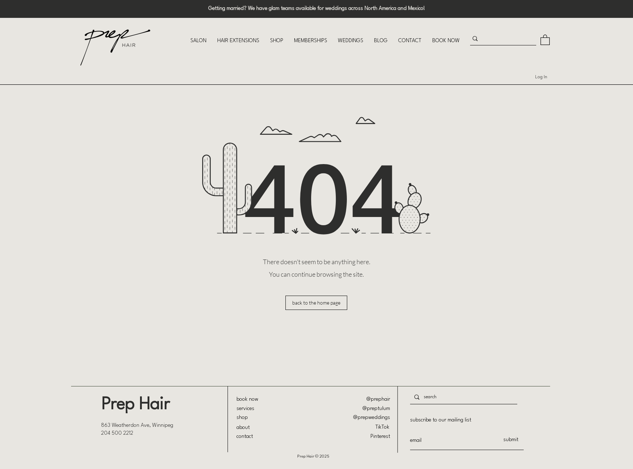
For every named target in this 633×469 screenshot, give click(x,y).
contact (244, 436)
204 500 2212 (117, 433)
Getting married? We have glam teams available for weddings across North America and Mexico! (316, 8)
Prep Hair (135, 404)
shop (242, 417)
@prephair (378, 399)
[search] (463, 397)
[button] (198, 41)
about (243, 427)
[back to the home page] (316, 303)
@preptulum (376, 408)
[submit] (510, 440)
